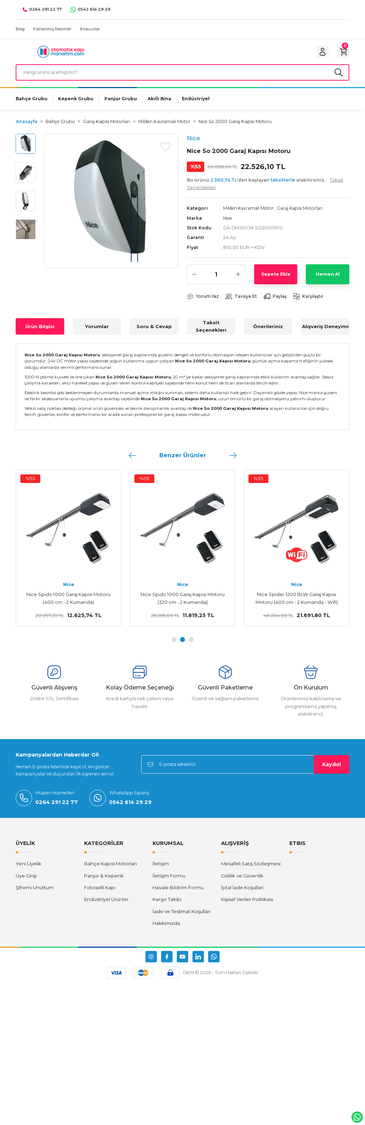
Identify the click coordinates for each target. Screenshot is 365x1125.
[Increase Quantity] (238, 281)
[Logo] (61, 53)
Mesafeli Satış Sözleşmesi (251, 871)
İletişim (161, 871)
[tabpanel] (68, 555)
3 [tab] (191, 646)
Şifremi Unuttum (34, 894)
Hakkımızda (166, 930)
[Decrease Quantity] (194, 281)
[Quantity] (216, 281)
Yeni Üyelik (28, 871)
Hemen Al (327, 281)
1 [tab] (173, 646)
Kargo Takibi (167, 906)
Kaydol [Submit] (331, 771)
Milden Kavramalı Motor (250, 215)
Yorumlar (97, 333)
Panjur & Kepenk (104, 882)
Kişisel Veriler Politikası (247, 906)
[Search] (182, 77)
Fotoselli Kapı (99, 894)
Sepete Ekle (276, 281)
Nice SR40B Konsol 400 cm (68, 601)
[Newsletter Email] (245, 771)
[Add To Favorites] (165, 153)
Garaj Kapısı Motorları (305, 215)
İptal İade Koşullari (242, 894)
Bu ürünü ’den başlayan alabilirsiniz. (265, 190)
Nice (228, 224)
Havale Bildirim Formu (178, 894)
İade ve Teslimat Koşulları (182, 918)
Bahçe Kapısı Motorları (110, 871)
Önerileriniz (268, 333)
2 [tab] (182, 646)
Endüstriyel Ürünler (106, 906)
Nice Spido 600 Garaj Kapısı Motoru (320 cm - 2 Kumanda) (297, 605)
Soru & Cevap (154, 333)
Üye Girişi (26, 882)
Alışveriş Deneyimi (325, 333)
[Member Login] (317, 53)
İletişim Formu (169, 882)
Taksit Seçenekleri (211, 333)
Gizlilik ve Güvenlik (242, 882)
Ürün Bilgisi (40, 333)
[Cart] (341, 53)
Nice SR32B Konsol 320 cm (182, 601)
